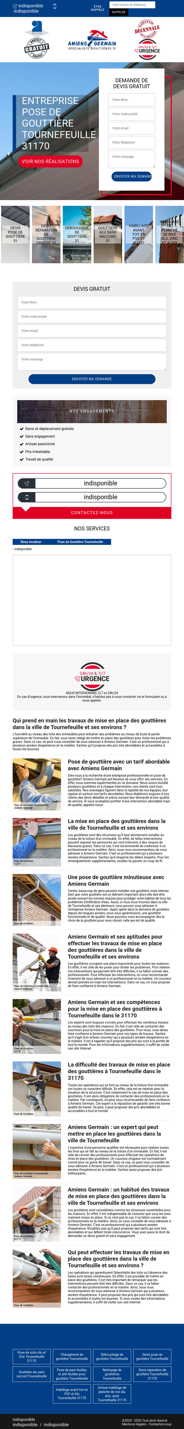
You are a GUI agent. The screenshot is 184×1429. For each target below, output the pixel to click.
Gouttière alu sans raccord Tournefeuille (32, 1374)
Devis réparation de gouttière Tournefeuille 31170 (152, 1374)
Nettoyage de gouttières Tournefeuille (112, 1374)
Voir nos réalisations (50, 161)
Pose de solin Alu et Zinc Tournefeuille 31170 (31, 1357)
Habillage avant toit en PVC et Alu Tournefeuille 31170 (72, 1394)
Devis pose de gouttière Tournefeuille (152, 1357)
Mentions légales (134, 1424)
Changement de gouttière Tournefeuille (72, 1357)
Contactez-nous (160, 1424)
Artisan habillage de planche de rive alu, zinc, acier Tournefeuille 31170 (112, 1394)
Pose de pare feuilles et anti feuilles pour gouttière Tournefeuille (72, 1374)
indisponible (28, 5)
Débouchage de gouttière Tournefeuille (112, 1357)
